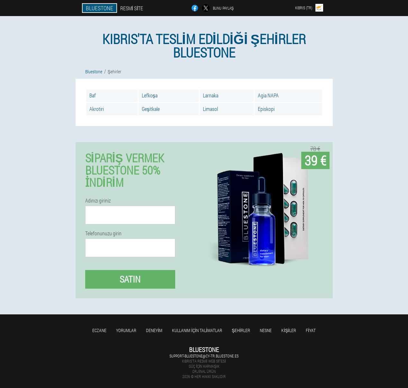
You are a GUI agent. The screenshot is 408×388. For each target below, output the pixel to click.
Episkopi (266, 108)
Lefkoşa (150, 95)
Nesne (266, 330)
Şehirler (241, 330)
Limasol (210, 108)
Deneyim (154, 330)
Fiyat (311, 330)
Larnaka (210, 95)
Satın (130, 279)
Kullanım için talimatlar (197, 330)
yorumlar (126, 330)
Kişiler (288, 330)
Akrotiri (96, 108)
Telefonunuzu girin (103, 233)
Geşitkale (151, 108)
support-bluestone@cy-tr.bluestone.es (204, 355)
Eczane (99, 330)
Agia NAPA (268, 95)
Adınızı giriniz (98, 200)
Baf (92, 95)
